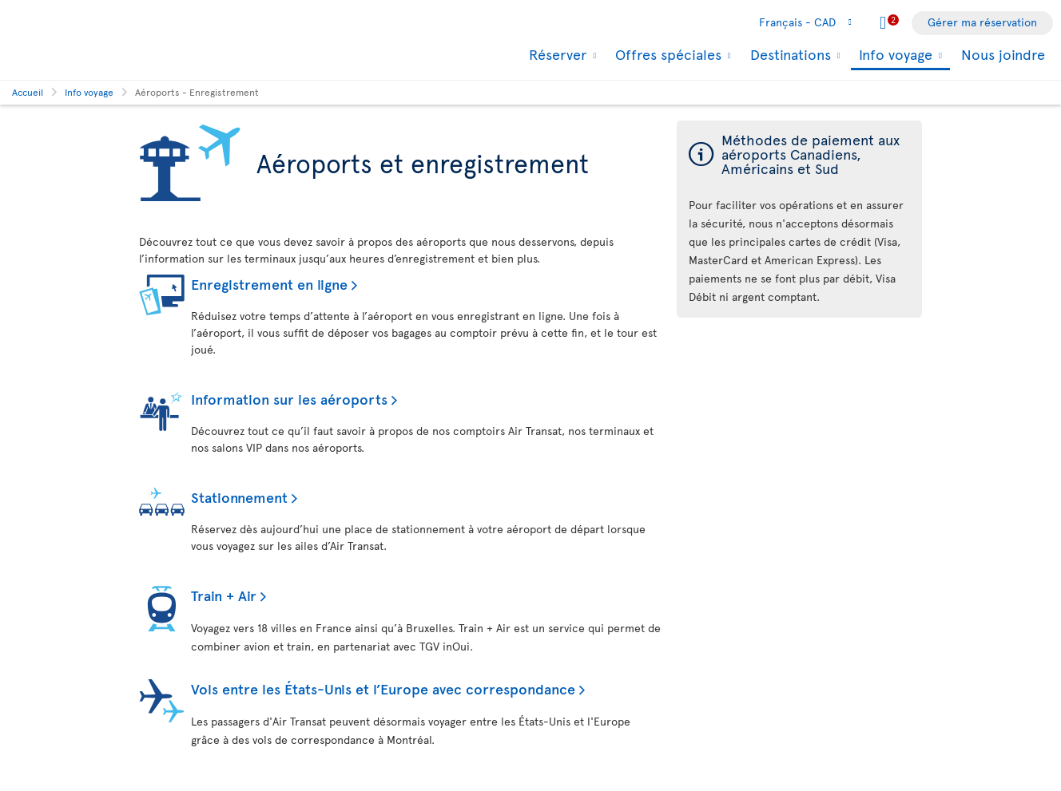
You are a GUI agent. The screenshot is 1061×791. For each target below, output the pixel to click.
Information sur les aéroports (289, 399)
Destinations (788, 54)
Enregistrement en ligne (269, 284)
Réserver (555, 54)
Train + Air (223, 595)
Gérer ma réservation (982, 22)
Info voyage (893, 55)
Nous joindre (1003, 54)
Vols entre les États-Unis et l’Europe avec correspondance (383, 688)
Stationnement (239, 497)
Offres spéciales (666, 54)
